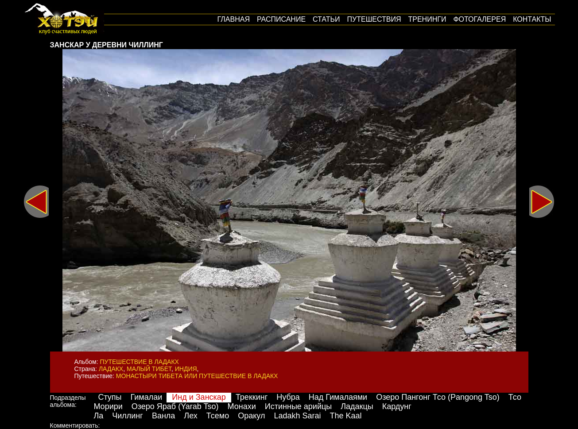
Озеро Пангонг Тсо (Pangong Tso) (438, 397)
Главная (233, 19)
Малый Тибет (149, 368)
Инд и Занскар (199, 397)
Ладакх (111, 368)
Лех (190, 415)
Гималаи (147, 397)
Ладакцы (357, 406)
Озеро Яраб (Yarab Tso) (175, 406)
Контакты (532, 19)
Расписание (281, 19)
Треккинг (252, 397)
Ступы (109, 397)
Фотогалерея (479, 19)
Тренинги (427, 19)
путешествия (374, 19)
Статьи (326, 19)
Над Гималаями (338, 397)
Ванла (163, 415)
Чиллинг (127, 415)
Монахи (242, 406)
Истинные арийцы (298, 406)
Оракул (251, 415)
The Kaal (345, 415)
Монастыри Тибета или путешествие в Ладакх (197, 375)
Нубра (288, 397)
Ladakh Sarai (297, 415)
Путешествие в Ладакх (139, 361)
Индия (186, 368)
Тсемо (217, 415)
